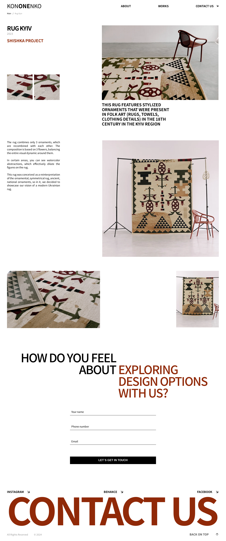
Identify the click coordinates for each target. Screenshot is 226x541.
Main (9, 13)
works (163, 6)
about (126, 6)
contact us (205, 6)
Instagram (15, 492)
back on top (199, 534)
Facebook (204, 492)
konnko (24, 6)
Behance (110, 492)
